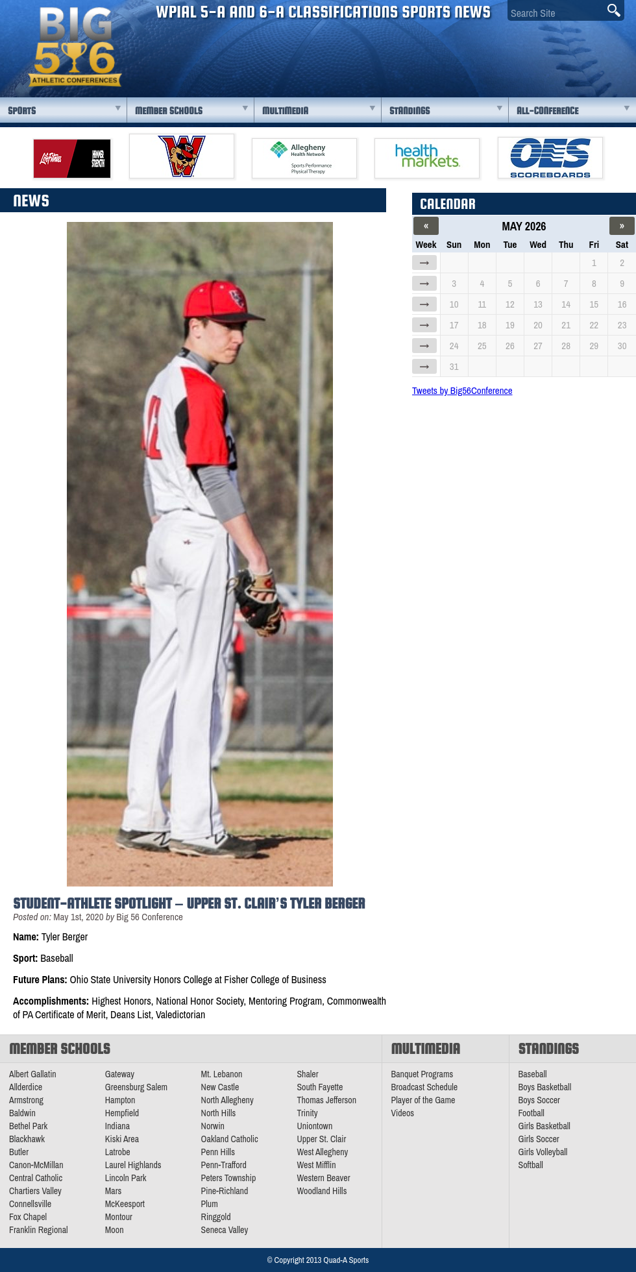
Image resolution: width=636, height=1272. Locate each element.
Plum (209, 1204)
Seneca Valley (225, 1230)
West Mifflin (316, 1165)
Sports (22, 110)
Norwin (213, 1126)
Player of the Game (423, 1100)
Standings (409, 110)
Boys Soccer (539, 1100)
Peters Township (228, 1178)
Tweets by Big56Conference (462, 390)
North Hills (218, 1113)
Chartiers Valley (35, 1191)
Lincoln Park (126, 1178)
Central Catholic (35, 1178)
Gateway (119, 1074)
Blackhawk (27, 1139)
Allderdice (25, 1087)
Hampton (120, 1100)
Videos (403, 1113)
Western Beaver (323, 1178)
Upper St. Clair (321, 1139)
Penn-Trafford (224, 1165)
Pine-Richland (225, 1191)
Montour (118, 1217)
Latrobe (117, 1152)
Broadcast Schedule (424, 1087)
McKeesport (125, 1204)
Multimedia (285, 110)
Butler (19, 1152)
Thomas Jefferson (326, 1100)
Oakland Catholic (229, 1139)
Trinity (307, 1113)
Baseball (533, 1074)
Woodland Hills (322, 1191)
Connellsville (30, 1204)
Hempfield (122, 1113)
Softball (531, 1165)
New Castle (220, 1087)
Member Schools (168, 110)
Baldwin (22, 1113)
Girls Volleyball (543, 1152)
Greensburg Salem (136, 1087)
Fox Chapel (28, 1217)
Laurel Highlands (133, 1165)
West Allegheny (322, 1152)
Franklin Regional (38, 1230)
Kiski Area (122, 1139)
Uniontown (314, 1126)
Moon (114, 1230)
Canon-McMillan (36, 1165)
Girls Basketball (544, 1126)
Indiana (117, 1126)
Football (531, 1113)
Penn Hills (218, 1152)
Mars (113, 1191)
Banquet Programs (422, 1074)
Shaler (307, 1074)
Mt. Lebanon (222, 1074)
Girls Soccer (539, 1139)
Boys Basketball (545, 1087)
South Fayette (320, 1087)
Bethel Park (28, 1126)
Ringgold (216, 1217)
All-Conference (547, 110)
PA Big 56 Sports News (75, 47)
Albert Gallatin (32, 1074)
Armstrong (26, 1100)
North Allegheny (227, 1100)
